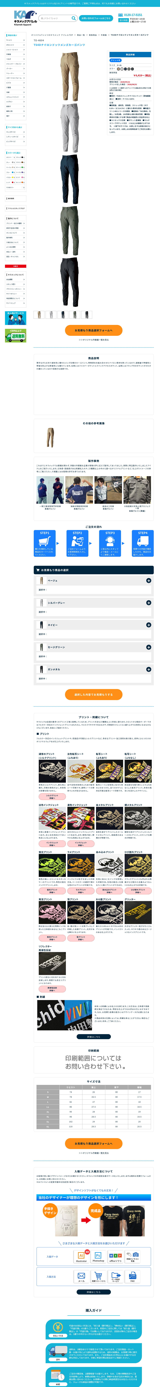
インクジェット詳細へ (52, 844)
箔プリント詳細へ (80, 938)
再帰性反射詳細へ (52, 989)
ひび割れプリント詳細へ (138, 891)
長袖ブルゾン (50, 509)
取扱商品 (94, 34)
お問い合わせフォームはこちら (95, 18)
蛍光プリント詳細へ (52, 891)
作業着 (105, 34)
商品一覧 (82, 34)
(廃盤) (143, 511)
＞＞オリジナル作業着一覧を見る (94, 339)
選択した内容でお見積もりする (93, 694)
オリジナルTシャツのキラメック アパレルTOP (52, 34)
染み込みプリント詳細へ (109, 891)
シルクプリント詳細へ (52, 796)
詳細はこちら (94, 1036)
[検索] (72, 18)
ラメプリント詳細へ (81, 891)
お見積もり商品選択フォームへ (93, 330)
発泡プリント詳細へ (52, 938)
